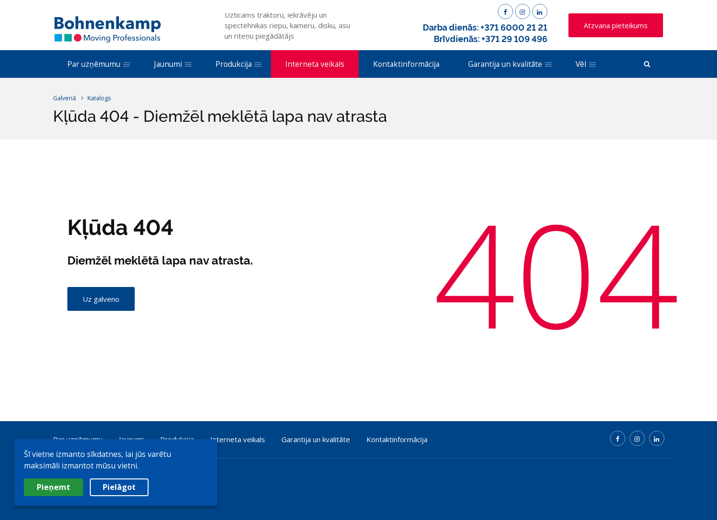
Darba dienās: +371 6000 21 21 (485, 27)
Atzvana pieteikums (616, 25)
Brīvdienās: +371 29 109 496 (490, 39)
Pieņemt (53, 487)
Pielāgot (119, 487)
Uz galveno (101, 299)
